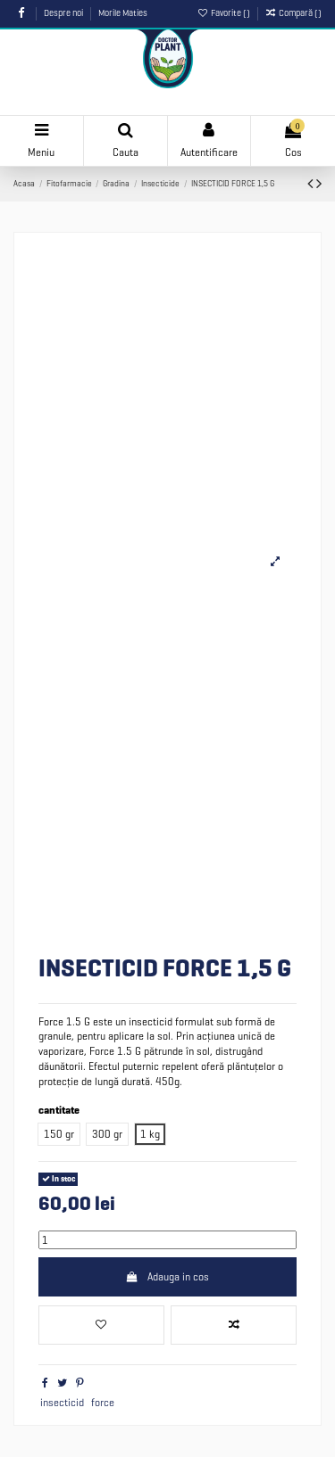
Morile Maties (122, 13)
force (102, 1402)
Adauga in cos (167, 1276)
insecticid (62, 1402)
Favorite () (224, 13)
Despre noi (64, 13)
